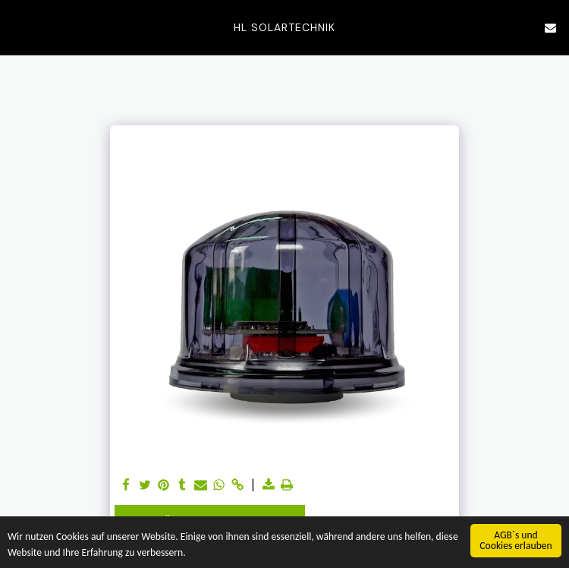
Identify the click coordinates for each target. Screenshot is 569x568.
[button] (17, 27)
